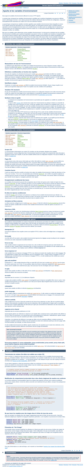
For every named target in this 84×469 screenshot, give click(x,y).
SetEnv (20, 55)
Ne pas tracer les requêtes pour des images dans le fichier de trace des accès (28, 413)
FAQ (70, 3)
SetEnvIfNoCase (22, 58)
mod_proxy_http (9, 347)
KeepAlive (30, 288)
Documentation (18, 7)
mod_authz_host (10, 135)
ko (62, 13)
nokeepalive (8, 286)
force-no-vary (9, 243)
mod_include (9, 141)
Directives (66, 3)
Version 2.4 (26, 7)
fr (57, 13)
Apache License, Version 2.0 (15, 466)
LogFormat (21, 143)
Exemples (70, 20)
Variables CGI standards (12, 89)
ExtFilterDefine (23, 139)
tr (65, 13)
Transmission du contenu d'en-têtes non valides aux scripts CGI (24, 354)
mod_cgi (8, 136)
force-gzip (8, 236)
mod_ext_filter (10, 138)
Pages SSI (8, 159)
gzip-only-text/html (10, 260)
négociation (24, 296)
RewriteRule (21, 53)
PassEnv (20, 52)
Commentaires (71, 22)
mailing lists (54, 460)
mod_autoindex (57, 122)
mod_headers (9, 139)
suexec (19, 103)
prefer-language (10, 291)
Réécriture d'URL (10, 209)
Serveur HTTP (10, 7)
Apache (4, 7)
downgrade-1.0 (9, 229)
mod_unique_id (10, 55)
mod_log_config (10, 143)
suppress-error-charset (12, 309)
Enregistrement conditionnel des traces (17, 180)
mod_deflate (53, 262)
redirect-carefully (10, 299)
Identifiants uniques (11, 83)
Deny (19, 138)
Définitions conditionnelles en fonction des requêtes (21, 72)
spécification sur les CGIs (45, 94)
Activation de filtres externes (14, 201)
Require (20, 135)
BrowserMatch (22, 49)
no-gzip (7, 268)
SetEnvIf (20, 57)
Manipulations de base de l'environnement (18, 63)
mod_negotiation (60, 264)
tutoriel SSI (25, 167)
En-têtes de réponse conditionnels (15, 193)
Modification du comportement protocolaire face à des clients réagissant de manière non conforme (35, 378)
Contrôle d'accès (10, 170)
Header (20, 141)
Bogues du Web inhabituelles (20, 361)
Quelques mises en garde (13, 98)
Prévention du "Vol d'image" (13, 427)
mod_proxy (41, 346)
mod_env (8, 50)
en (55, 13)
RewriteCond (24, 119)
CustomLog (21, 136)
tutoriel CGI (13, 156)
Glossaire (74, 3)
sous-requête (35, 120)
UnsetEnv (20, 60)
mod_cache (9, 49)
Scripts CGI (8, 149)
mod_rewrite (9, 52)
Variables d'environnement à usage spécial (20, 219)
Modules (61, 3)
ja (60, 13)
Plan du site (80, 3)
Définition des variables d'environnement (73, 11)
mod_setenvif (10, 53)
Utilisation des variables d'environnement (74, 14)
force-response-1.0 (10, 251)
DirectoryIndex (13, 122)
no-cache (7, 275)
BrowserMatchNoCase (24, 50)
